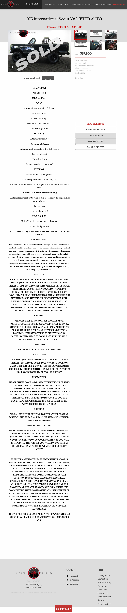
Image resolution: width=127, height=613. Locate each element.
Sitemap (101, 600)
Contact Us (103, 578)
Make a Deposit (95, 147)
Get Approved (95, 141)
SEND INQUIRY (95, 135)
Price (77, 53)
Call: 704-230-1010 (95, 129)
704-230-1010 (33, 581)
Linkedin (72, 583)
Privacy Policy (52, 592)
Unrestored (106, 4)
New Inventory (95, 123)
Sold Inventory (74, 4)
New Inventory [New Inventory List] (119, 4)
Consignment (49, 4)
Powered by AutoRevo (40, 592)
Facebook (72, 575)
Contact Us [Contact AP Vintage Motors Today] (61, 4)
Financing (102, 585)
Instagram (72, 579)
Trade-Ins (96, 4)
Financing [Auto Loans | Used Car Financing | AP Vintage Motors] (86, 4)
